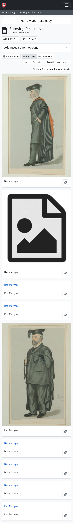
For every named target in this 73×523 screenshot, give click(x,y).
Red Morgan (11, 284)
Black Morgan (11, 443)
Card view (29, 56)
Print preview (11, 56)
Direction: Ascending (57, 62)
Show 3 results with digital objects (51, 69)
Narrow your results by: (36, 21)
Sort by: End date (33, 62)
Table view (45, 56)
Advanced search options (21, 47)
